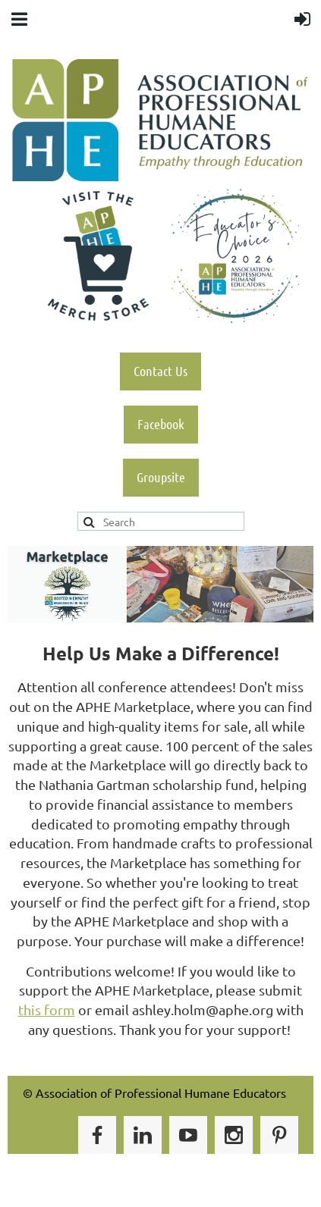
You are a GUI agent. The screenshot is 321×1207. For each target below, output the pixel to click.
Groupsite (161, 477)
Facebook (160, 423)
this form (46, 1009)
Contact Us (160, 370)
